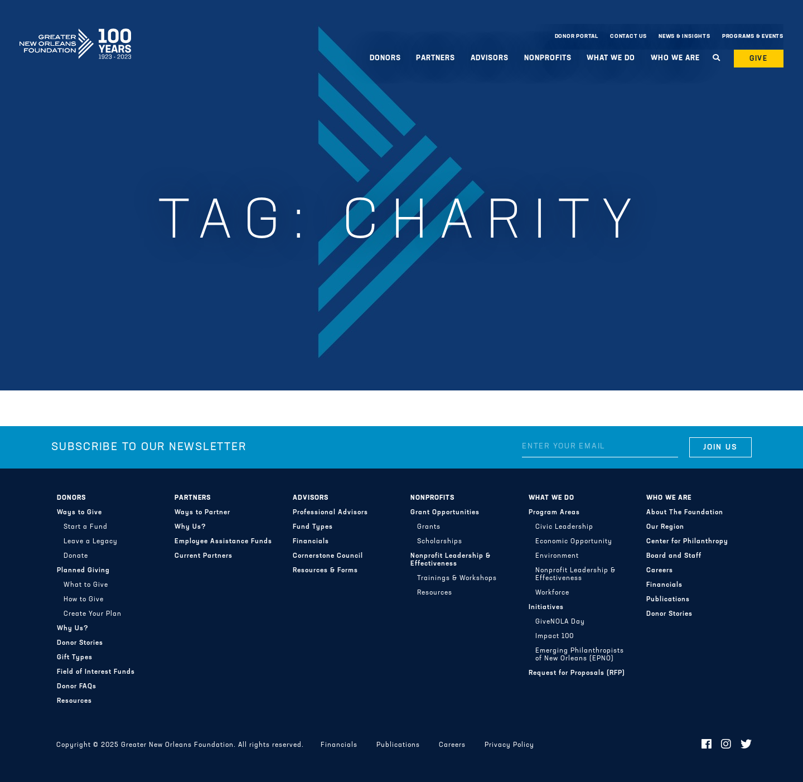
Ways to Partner (202, 512)
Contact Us (628, 36)
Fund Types (313, 527)
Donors (385, 58)
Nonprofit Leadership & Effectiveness (450, 560)
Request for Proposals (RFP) (577, 673)
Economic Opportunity (573, 541)
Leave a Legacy (91, 541)
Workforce (552, 593)
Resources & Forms (325, 570)
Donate (76, 556)
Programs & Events (752, 36)
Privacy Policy (509, 745)
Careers (659, 570)
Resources (74, 701)
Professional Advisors (330, 512)
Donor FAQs (76, 686)
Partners (435, 58)
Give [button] (758, 58)
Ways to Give (79, 512)
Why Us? (73, 628)
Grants (429, 527)
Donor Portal (576, 36)
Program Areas (554, 512)
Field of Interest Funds (96, 672)
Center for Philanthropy (687, 541)
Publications (668, 599)
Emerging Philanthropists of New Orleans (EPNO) (579, 655)
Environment (557, 556)
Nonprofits (548, 58)
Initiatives (546, 607)
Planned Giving (83, 570)
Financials (311, 541)
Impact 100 (554, 636)
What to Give (86, 585)
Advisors (490, 58)
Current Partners (204, 556)
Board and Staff (674, 556)
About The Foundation (684, 512)
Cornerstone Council (328, 556)
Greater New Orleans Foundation (75, 34)
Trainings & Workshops (457, 578)
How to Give (84, 599)
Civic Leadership (564, 527)
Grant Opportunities (445, 512)
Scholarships (439, 541)
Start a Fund (86, 527)
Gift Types (75, 657)
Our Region (665, 527)
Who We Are (675, 58)
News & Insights (684, 36)
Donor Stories (80, 643)
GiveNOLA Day (560, 622)
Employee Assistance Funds (223, 541)
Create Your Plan (93, 614)
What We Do (611, 58)
